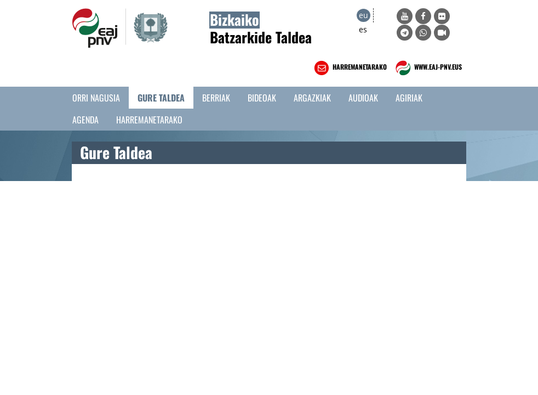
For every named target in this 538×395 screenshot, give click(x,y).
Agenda (85, 119)
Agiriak (409, 97)
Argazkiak (312, 97)
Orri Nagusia (96, 97)
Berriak (216, 97)
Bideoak (262, 97)
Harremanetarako (149, 119)
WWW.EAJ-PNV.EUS (427, 68)
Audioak (363, 97)
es (363, 29)
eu (363, 15)
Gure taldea (161, 97)
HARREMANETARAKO (349, 68)
